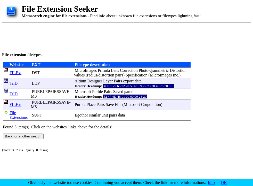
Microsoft (83, 91)
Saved (118, 91)
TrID (14, 83)
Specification (136, 75)
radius (92, 75)
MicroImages (86, 70)
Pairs (118, 81)
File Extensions (19, 115)
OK (224, 182)
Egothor (81, 115)
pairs (119, 75)
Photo (143, 70)
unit (105, 115)
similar (94, 115)
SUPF (37, 115)
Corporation (151, 104)
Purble (97, 91)
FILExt (15, 73)
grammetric (159, 70)
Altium (80, 81)
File (118, 104)
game (128, 91)
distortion (106, 75)
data (138, 81)
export (128, 81)
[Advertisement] (96, 36)
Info (211, 182)
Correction (128, 70)
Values (79, 75)
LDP (36, 83)
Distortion (178, 70)
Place (91, 104)
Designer (94, 81)
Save (110, 104)
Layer (108, 81)
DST (36, 73)
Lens (115, 70)
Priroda (104, 70)
